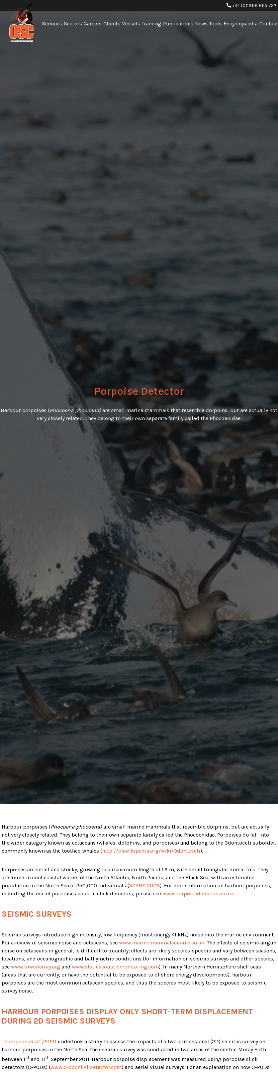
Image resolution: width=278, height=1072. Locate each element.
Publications (178, 24)
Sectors (73, 24)
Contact (268, 24)
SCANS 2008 (144, 885)
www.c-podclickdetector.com (86, 1067)
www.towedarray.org (35, 966)
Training (151, 24)
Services (52, 24)
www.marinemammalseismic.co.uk (161, 942)
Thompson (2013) (29, 1041)
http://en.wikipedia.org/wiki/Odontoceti (151, 851)
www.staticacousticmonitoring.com (115, 966)
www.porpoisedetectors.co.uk (198, 893)
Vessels (131, 24)
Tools (215, 24)
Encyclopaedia (240, 24)
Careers (93, 24)
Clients (111, 24)
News (201, 24)
